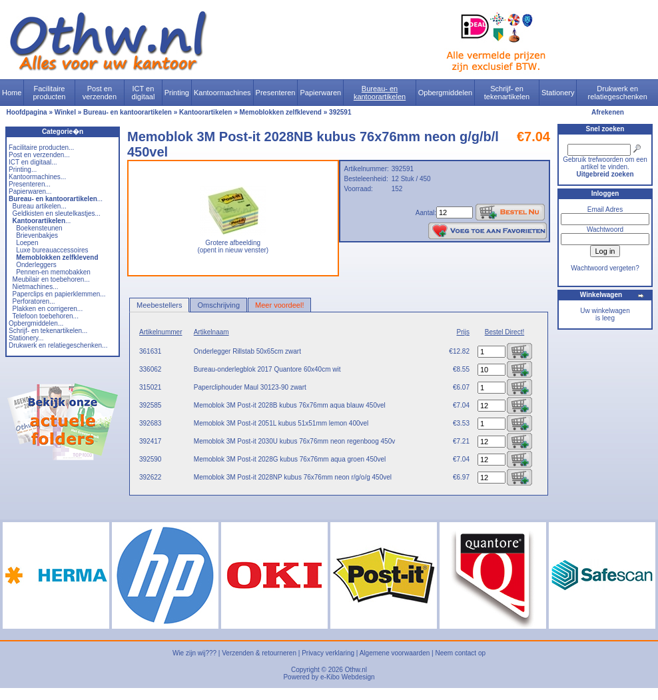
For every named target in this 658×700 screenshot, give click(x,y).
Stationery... (26, 338)
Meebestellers (159, 305)
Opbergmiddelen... (36, 323)
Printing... (23, 169)
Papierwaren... (30, 191)
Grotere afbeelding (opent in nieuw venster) (232, 243)
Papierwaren (320, 93)
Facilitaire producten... (41, 147)
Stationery (558, 93)
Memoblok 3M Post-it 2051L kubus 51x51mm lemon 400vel (281, 423)
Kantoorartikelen (205, 112)
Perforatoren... (34, 301)
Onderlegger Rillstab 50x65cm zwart (247, 351)
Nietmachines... (36, 286)
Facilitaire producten (49, 93)
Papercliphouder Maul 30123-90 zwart (250, 387)
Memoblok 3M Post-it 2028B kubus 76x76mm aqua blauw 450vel (290, 405)
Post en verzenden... (39, 155)
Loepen (27, 242)
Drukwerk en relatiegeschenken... (58, 345)
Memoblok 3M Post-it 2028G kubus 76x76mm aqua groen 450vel (290, 459)
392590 (150, 459)
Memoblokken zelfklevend (281, 112)
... (56, 198)
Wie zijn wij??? (194, 653)
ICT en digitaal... (33, 162)
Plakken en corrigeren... (48, 308)
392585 (150, 405)
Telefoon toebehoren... (45, 316)
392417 (150, 441)
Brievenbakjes (37, 235)
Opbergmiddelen (445, 93)
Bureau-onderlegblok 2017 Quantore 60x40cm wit (267, 369)
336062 (150, 369)
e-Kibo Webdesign (347, 677)
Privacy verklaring (328, 653)
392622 (150, 477)
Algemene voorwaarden (395, 653)
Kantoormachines (222, 93)
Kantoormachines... (37, 176)
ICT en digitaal (143, 93)
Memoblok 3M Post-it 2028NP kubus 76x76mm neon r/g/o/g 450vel (293, 477)
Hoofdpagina (27, 112)
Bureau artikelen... (40, 206)
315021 (150, 387)
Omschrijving (218, 305)
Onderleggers (36, 264)
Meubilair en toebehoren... (51, 279)
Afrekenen (607, 112)
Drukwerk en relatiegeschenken (617, 93)
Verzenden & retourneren (259, 653)
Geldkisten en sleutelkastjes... (57, 213)
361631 (150, 351)
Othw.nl (356, 669)
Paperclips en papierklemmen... (59, 294)
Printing (176, 93)
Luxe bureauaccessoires (52, 250)
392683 (150, 423)
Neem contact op (460, 653)
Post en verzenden (100, 93)
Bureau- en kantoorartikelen (380, 93)
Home (11, 93)
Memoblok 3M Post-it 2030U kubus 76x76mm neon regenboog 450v (294, 441)
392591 (340, 112)
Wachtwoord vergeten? (605, 268)
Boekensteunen (39, 228)
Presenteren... (30, 184)
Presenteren (276, 93)
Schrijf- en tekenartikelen (507, 93)
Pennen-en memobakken (53, 272)
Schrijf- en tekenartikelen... (48, 330)
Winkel (65, 112)
